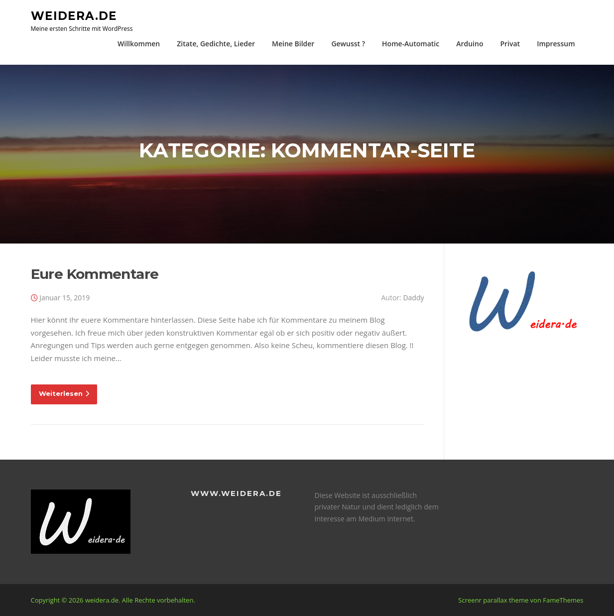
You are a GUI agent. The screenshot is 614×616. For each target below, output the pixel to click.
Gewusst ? (348, 43)
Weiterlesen (64, 393)
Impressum (556, 43)
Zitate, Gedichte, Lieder (216, 43)
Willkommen (139, 43)
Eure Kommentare (95, 273)
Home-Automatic (410, 43)
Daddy (413, 297)
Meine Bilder (293, 43)
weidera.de (74, 15)
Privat (510, 43)
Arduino (469, 43)
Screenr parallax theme (493, 600)
